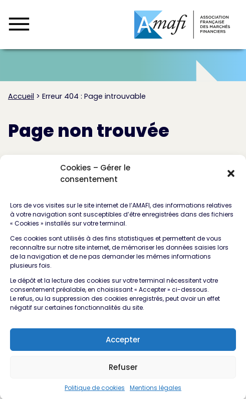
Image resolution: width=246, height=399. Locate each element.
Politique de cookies (95, 392)
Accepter (123, 344)
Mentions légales (155, 392)
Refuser (123, 371)
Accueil (21, 96)
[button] (231, 178)
